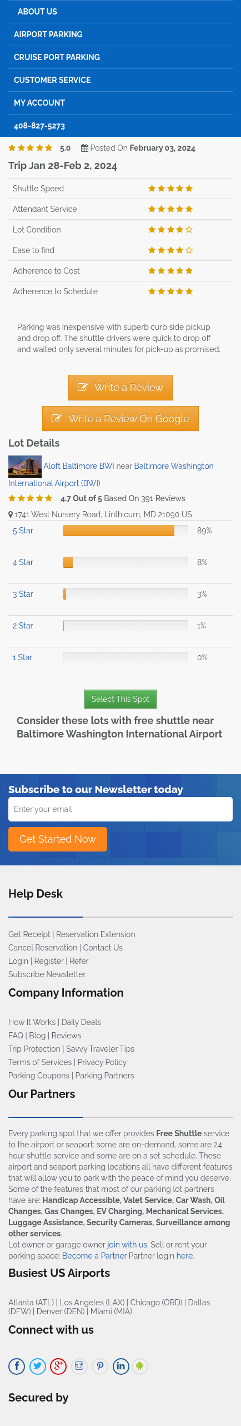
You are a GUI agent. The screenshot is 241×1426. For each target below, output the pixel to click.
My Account (39, 102)
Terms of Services (40, 1062)
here (185, 1255)
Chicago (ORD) (156, 1302)
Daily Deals (81, 1022)
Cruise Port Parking (57, 57)
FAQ (15, 1035)
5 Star (23, 530)
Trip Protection (34, 1048)
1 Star (22, 657)
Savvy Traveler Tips (100, 1048)
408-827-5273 (39, 125)
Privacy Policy (102, 1062)
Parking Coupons (38, 1075)
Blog (37, 1035)
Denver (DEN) (61, 1311)
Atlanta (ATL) (31, 1302)
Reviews (66, 1035)
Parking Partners (105, 1075)
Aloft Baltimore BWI (78, 466)
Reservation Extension (95, 934)
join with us (127, 1244)
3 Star (23, 594)
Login (18, 961)
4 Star (23, 562)
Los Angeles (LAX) (91, 1302)
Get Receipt (29, 934)
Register (49, 961)
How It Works (32, 1022)
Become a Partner (94, 1255)
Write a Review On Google (120, 418)
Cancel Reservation (42, 947)
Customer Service (52, 80)
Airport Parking (48, 34)
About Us (37, 11)
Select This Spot (120, 699)
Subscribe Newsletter (47, 974)
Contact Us (103, 947)
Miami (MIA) (111, 1311)
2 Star (23, 625)
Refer (79, 961)
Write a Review (120, 387)
